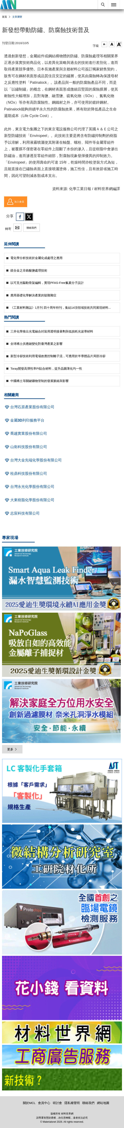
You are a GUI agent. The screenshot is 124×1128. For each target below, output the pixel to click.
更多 (12, 749)
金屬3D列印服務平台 (24, 420)
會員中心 (44, 1103)
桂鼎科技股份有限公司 (25, 473)
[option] (62, 791)
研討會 (57, 1103)
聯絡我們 (31, 227)
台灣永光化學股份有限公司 (29, 487)
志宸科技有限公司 (22, 513)
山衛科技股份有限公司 (25, 447)
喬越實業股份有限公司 (25, 433)
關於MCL (29, 1103)
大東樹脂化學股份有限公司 (29, 500)
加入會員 (15, 202)
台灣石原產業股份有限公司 (29, 407)
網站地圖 (103, 1103)
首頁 (4, 16)
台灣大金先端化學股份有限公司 (33, 460)
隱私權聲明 (72, 1103)
